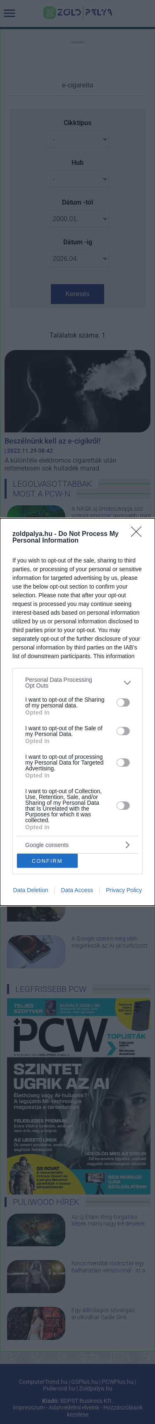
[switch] (123, 702)
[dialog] (77, 712)
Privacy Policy (124, 890)
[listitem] (77, 682)
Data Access (77, 890)
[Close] (139, 534)
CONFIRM (47, 861)
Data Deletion (30, 890)
